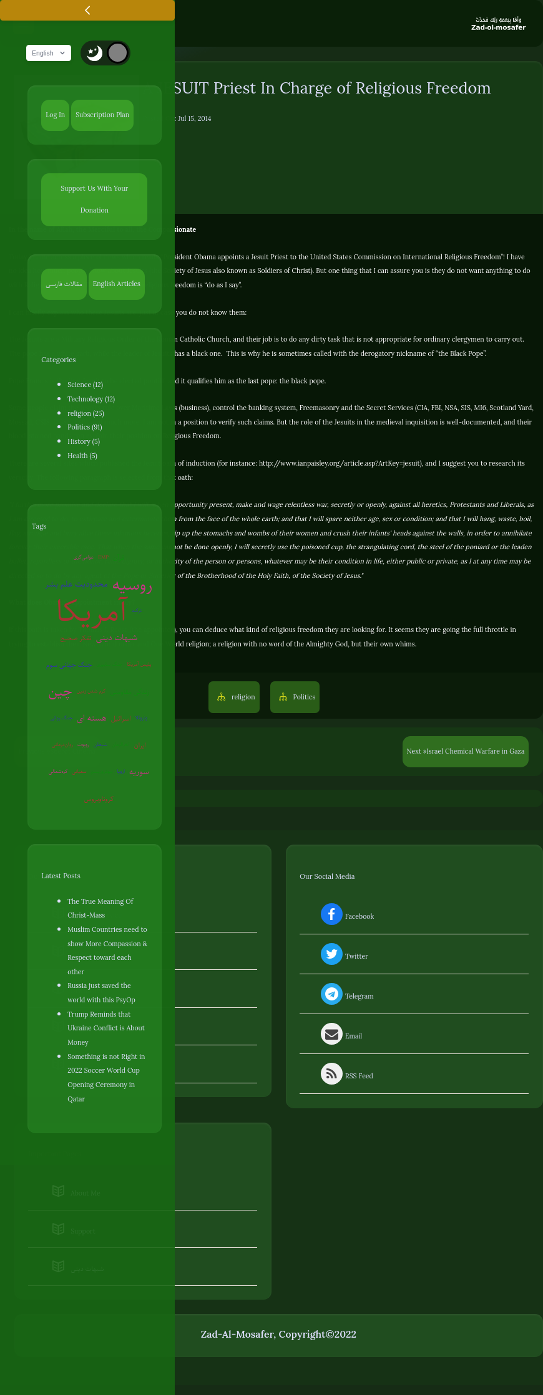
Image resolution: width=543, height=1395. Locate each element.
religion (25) (85, 414)
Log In (55, 116)
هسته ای (92, 719)
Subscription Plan (102, 116)
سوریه (139, 772)
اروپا (121, 772)
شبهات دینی (117, 638)
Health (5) (82, 457)
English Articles (116, 284)
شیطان (100, 745)
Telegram (346, 997)
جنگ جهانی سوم (69, 665)
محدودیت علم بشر (76, 585)
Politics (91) (84, 428)
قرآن (118, 558)
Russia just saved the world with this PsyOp (101, 993)
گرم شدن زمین (91, 692)
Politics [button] (303, 698)
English (52, 54)
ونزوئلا (141, 719)
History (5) (83, 442)
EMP (103, 558)
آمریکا (91, 612)
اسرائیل (121, 719)
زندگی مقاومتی (129, 692)
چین (60, 692)
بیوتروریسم (102, 772)
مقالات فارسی (64, 284)
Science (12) (85, 386)
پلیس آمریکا (139, 665)
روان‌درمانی (62, 745)
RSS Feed (345, 1077)
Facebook (346, 917)
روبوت (83, 745)
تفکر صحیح (75, 639)
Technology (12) (91, 400)
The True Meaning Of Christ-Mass (100, 909)
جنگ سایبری (109, 665)
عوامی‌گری (84, 558)
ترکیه (137, 611)
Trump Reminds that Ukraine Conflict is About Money (106, 1029)
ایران (140, 746)
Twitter (343, 957)
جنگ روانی (61, 719)
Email (340, 1037)
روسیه (132, 585)
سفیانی (79, 772)
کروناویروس (99, 799)
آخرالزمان (121, 745)
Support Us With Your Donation (94, 200)
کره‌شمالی (58, 772)
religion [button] (242, 698)
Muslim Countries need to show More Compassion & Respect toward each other (107, 951)
